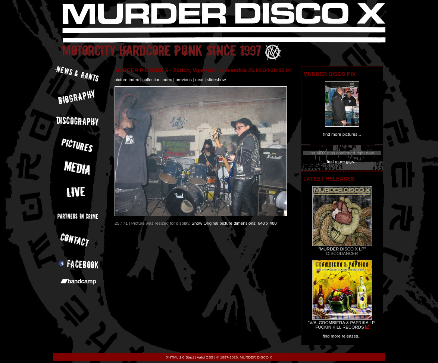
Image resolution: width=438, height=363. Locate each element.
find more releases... (342, 336)
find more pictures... (342, 134)
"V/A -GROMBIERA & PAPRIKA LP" (342, 322)
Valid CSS (205, 357)
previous (183, 79)
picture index (127, 79)
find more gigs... (342, 161)
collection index (157, 79)
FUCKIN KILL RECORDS (339, 327)
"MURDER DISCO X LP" (342, 249)
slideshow (216, 79)
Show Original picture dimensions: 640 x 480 (234, 223)
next (199, 79)
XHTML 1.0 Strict (180, 357)
